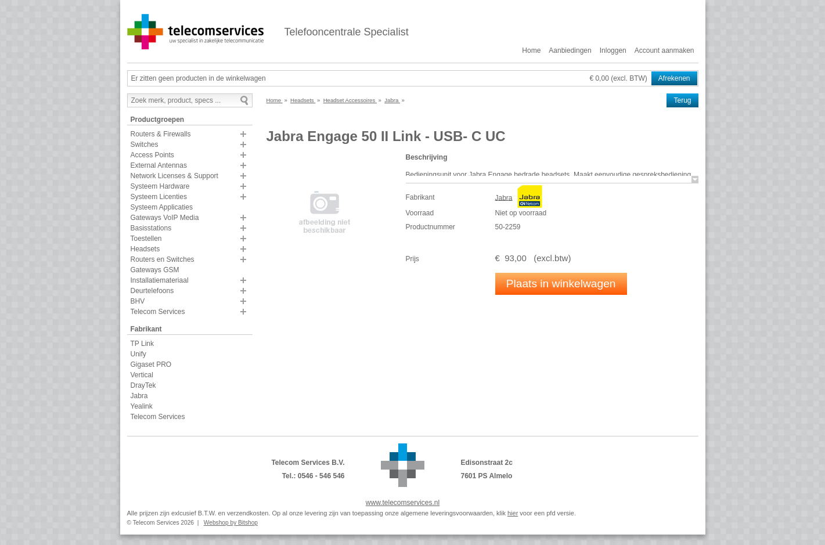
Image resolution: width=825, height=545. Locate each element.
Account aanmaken (664, 50)
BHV (138, 301)
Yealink (142, 406)
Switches (144, 144)
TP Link (142, 344)
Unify (138, 354)
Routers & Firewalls (161, 134)
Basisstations (151, 228)
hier (512, 513)
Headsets (145, 249)
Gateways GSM (155, 270)
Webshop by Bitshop (231, 522)
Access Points (152, 155)
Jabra (139, 396)
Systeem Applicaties (162, 207)
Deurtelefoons (152, 291)
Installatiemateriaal (160, 280)
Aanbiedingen (570, 50)
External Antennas (159, 165)
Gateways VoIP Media (165, 218)
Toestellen (146, 238)
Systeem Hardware (160, 186)
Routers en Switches (162, 259)
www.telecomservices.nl (402, 503)
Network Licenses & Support (174, 176)
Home (531, 50)
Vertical (142, 375)
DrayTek (143, 385)
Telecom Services (158, 312)
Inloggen (613, 50)
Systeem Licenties (159, 197)
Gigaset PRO (151, 364)
